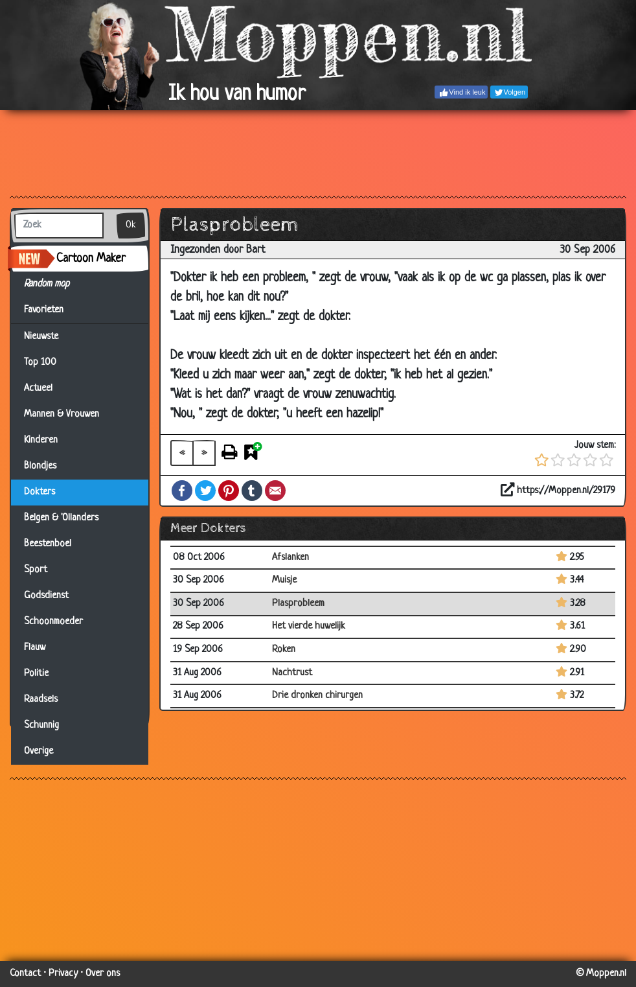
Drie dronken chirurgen (317, 695)
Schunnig (41, 725)
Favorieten (51, 310)
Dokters (39, 492)
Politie (36, 673)
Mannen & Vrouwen (61, 414)
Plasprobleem (298, 603)
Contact (25, 973)
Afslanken (290, 557)
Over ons (102, 973)
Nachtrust (292, 673)
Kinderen (41, 440)
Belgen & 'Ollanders (61, 518)
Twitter (205, 490)
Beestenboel (47, 544)
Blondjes (40, 466)
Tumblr (252, 490)
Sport (35, 569)
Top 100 (40, 362)
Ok (131, 225)
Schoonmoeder (53, 621)
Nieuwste (41, 336)
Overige (38, 751)
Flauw (34, 647)
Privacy (63, 973)
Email (275, 490)
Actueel (38, 388)
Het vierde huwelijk (308, 626)
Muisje (284, 580)
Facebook (182, 490)
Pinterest (228, 490)
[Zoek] (59, 225)
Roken (283, 649)
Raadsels (41, 699)
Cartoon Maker (91, 258)
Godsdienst (46, 595)
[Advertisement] (318, 152)
